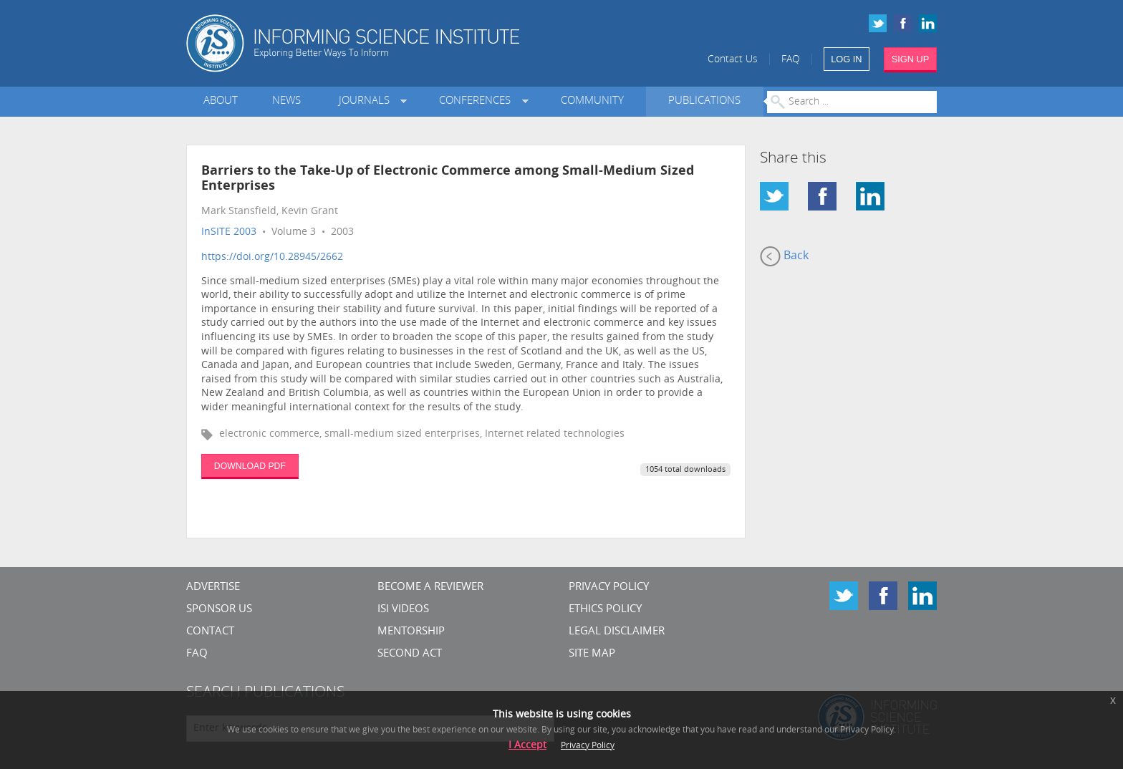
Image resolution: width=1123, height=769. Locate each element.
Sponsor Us (219, 609)
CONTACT (210, 632)
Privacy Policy (609, 587)
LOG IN (846, 59)
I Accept (527, 745)
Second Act (409, 654)
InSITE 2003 (228, 232)
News (286, 101)
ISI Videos (403, 609)
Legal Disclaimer (617, 632)
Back (784, 256)
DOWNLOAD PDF (250, 466)
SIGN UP (911, 59)
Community (592, 101)
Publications (704, 101)
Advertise (213, 587)
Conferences (477, 101)
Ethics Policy (605, 609)
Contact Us (733, 59)
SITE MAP (592, 654)
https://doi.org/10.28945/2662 (272, 257)
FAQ (790, 59)
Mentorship (411, 632)
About (220, 101)
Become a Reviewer (430, 587)
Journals (367, 101)
